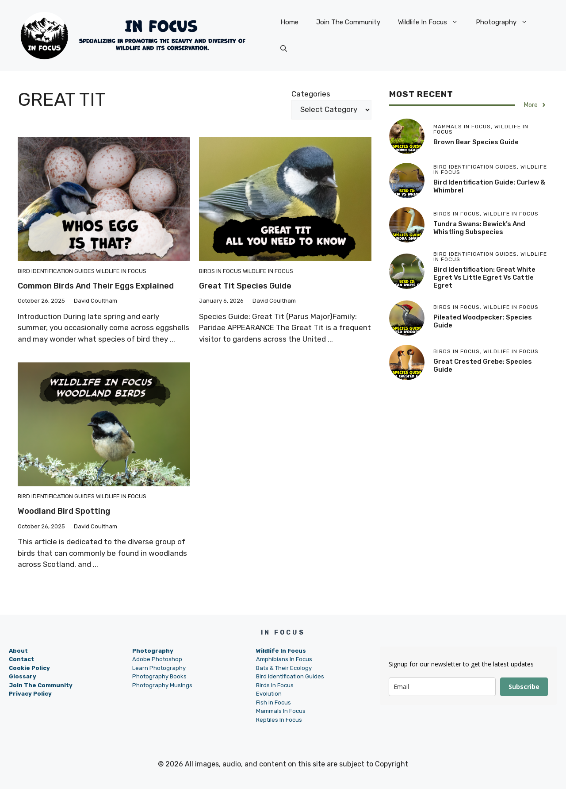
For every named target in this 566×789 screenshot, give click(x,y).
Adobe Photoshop (157, 659)
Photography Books (159, 676)
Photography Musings (162, 685)
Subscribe (524, 686)
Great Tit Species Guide (245, 286)
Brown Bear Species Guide (476, 142)
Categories (310, 93)
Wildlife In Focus (432, 22)
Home (289, 22)
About (18, 650)
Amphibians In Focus (284, 659)
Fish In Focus (273, 702)
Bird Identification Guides (56, 271)
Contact (21, 659)
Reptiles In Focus (279, 719)
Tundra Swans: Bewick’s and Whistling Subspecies (479, 228)
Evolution (269, 693)
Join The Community (348, 22)
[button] (284, 48)
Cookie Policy (29, 668)
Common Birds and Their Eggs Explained (96, 286)
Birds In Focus (220, 271)
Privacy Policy (30, 693)
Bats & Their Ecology (284, 668)
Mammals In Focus (281, 711)
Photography (506, 22)
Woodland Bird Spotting (64, 511)
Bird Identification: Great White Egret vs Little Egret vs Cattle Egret (484, 277)
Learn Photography (159, 668)
